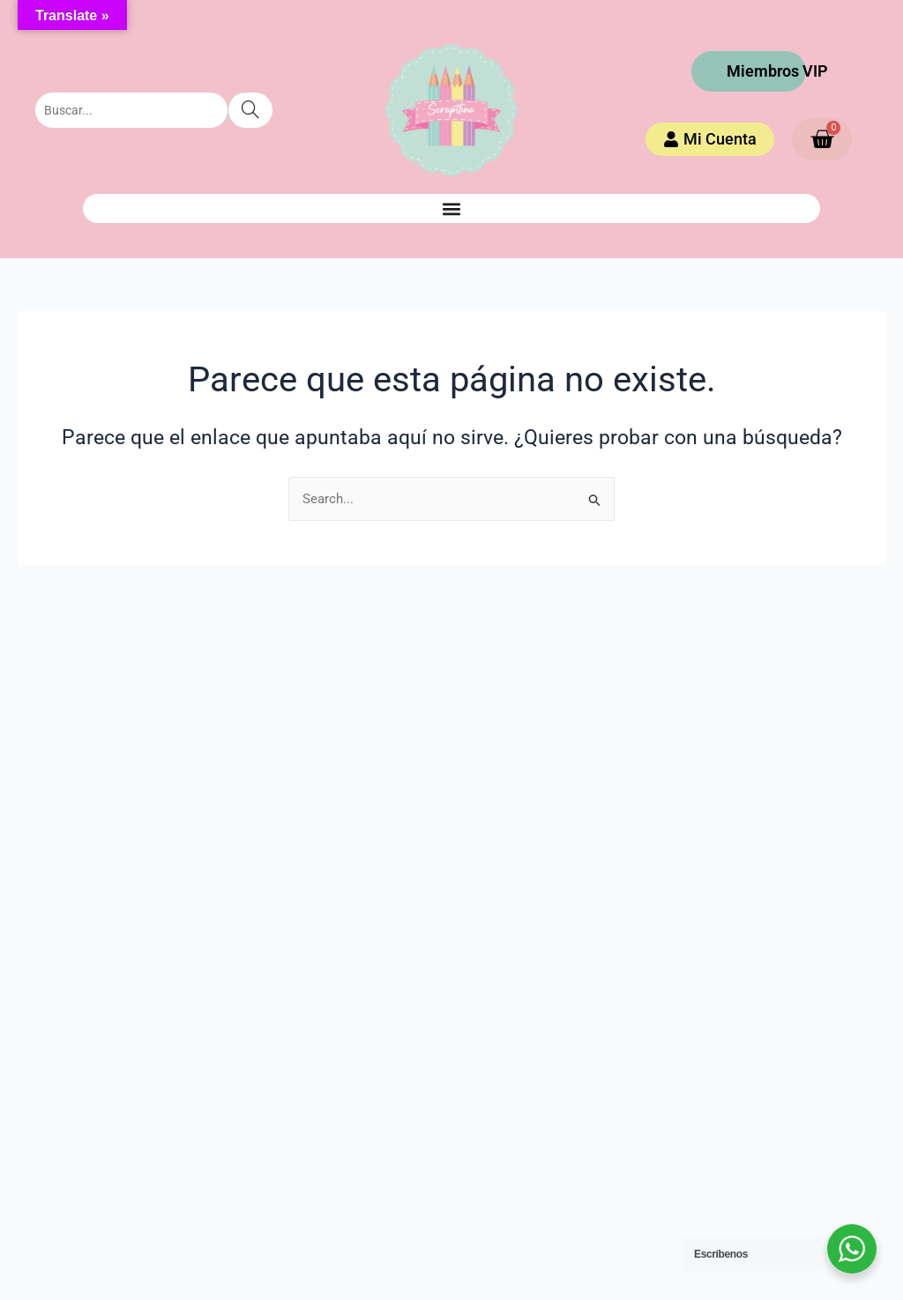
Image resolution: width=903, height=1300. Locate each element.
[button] (451, 208)
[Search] (250, 110)
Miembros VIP (777, 71)
